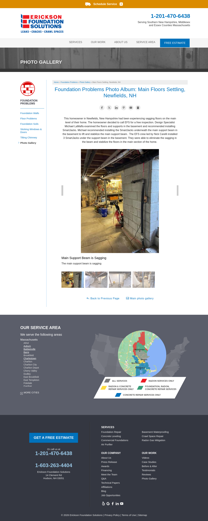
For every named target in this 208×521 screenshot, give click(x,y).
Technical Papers (110, 482)
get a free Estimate (54, 437)
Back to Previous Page (102, 297)
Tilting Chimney (28, 136)
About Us (119, 42)
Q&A (103, 477)
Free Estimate (175, 42)
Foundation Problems (28, 101)
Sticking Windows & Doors (31, 130)
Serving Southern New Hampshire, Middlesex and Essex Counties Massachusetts (164, 24)
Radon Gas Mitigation (153, 439)
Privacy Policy (112, 514)
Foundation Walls (29, 112)
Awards (105, 465)
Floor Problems (28, 117)
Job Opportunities (110, 494)
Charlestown (30, 357)
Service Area (145, 42)
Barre (26, 351)
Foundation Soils (29, 122)
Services (72, 42)
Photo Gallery (28, 141)
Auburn (27, 345)
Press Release (109, 461)
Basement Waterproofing (155, 431)
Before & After (149, 465)
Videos (145, 457)
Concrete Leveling (111, 435)
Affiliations (106, 486)
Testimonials (148, 469)
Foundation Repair (111, 431)
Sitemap (142, 514)
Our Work (96, 42)
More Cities (31, 391)
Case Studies (149, 461)
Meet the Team (109, 473)
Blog (103, 490)
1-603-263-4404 (53, 464)
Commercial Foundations (114, 439)
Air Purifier (107, 443)
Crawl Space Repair (152, 435)
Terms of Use (129, 514)
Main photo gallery (140, 297)
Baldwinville (29, 348)
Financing (106, 469)
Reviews (146, 473)
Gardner (28, 385)
